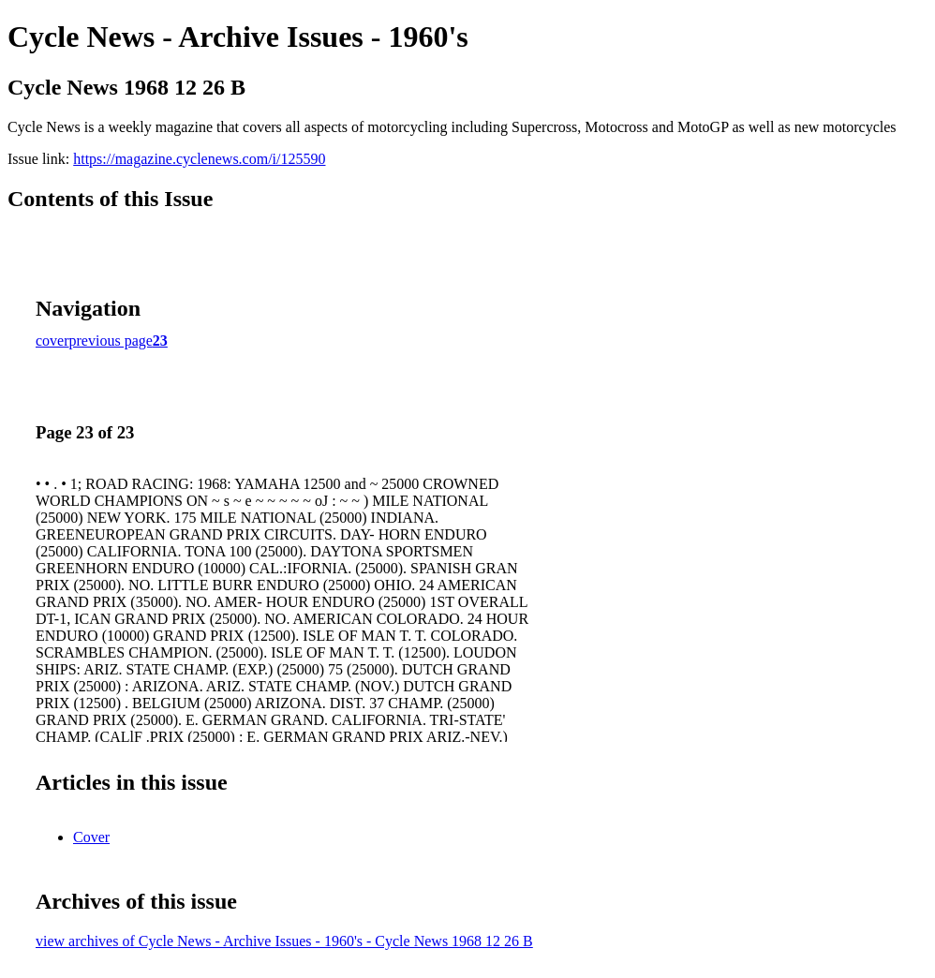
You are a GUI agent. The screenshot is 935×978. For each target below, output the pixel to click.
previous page (111, 340)
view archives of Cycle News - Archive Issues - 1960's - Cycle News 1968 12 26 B (284, 941)
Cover (91, 837)
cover (52, 340)
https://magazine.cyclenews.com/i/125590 (199, 159)
